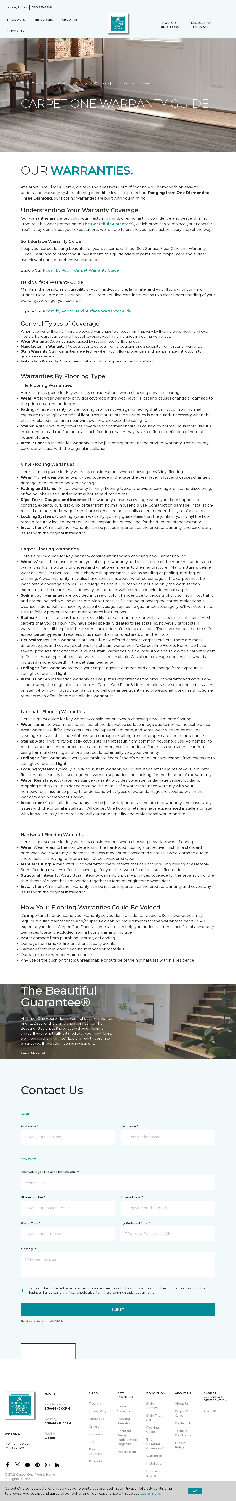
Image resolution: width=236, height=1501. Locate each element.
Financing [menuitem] (15, 30)
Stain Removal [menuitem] (152, 1406)
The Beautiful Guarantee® (108, 224)
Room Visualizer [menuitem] (124, 1409)
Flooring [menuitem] (95, 1403)
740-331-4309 (42, 7)
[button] (220, 25)
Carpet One (29, 83)
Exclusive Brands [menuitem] (153, 1473)
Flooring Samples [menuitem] (123, 1421)
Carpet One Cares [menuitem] (183, 1413)
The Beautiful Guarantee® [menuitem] (155, 1444)
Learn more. (150, 1493)
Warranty (80, 83)
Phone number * (33, 1197)
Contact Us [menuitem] (183, 1423)
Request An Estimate (201, 25)
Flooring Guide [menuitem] (152, 1430)
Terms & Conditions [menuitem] (183, 1433)
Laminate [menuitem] (96, 1434)
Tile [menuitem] (91, 1442)
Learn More (33, 1053)
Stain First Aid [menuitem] (154, 1418)
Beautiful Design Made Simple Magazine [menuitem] (127, 1437)
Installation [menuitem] (154, 1463)
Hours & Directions (169, 25)
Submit (118, 1309)
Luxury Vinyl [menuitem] (98, 1411)
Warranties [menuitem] (154, 1456)
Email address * (131, 1197)
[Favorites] (224, 25)
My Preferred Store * (135, 1223)
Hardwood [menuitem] (96, 1419)
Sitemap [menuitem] (210, 1410)
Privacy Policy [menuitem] (180, 1445)
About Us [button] (70, 20)
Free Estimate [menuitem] (95, 1452)
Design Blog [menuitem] (126, 1452)
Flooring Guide (56, 83)
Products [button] (16, 20)
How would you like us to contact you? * (50, 1171)
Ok (195, 1491)
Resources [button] (43, 20)
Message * (28, 1249)
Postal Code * (30, 1223)
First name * (29, 1126)
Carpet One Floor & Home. (36, 1474)
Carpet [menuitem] (94, 1426)
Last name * (129, 1126)
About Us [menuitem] (182, 1403)
